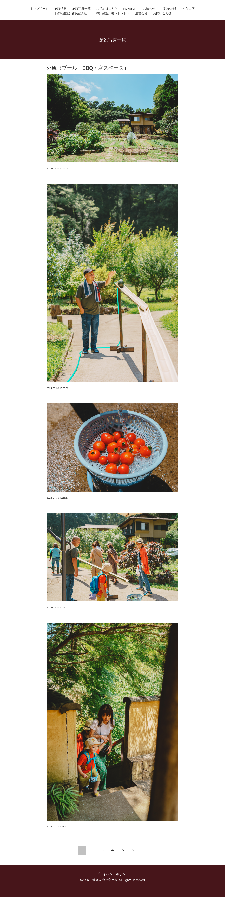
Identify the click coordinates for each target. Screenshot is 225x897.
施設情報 (60, 8)
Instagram (130, 8)
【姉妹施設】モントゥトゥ (111, 13)
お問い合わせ (162, 13)
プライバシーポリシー (112, 874)
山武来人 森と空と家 (103, 880)
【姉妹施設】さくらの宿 (178, 8)
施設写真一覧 (81, 8)
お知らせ (149, 8)
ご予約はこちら (107, 8)
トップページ (39, 8)
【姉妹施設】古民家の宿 (70, 13)
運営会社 (141, 13)
